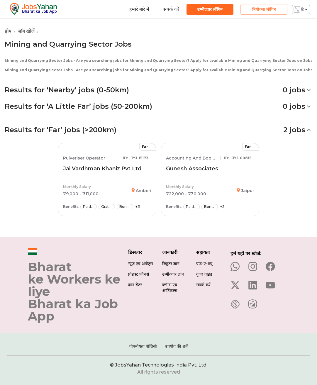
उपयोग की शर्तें (176, 346)
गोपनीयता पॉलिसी (143, 346)
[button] (158, 90)
